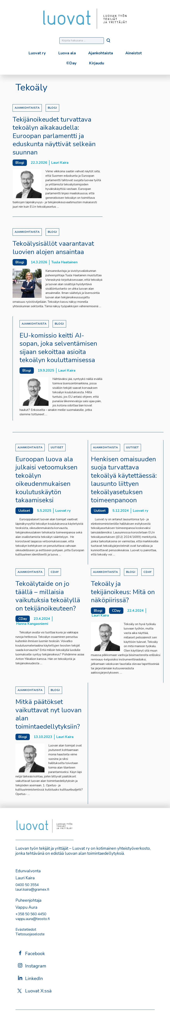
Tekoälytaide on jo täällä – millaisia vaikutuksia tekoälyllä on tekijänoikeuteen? (47, 596)
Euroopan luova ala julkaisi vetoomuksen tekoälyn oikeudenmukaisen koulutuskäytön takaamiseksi (46, 480)
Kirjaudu (96, 63)
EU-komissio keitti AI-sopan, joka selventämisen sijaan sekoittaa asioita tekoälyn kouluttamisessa (58, 348)
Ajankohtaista (100, 53)
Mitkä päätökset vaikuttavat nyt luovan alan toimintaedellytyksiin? (48, 714)
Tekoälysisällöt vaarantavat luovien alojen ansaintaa (53, 247)
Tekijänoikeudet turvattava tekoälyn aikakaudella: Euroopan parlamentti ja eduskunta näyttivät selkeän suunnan (54, 136)
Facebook (31, 953)
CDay (55, 572)
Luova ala (67, 53)
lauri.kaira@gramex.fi (32, 889)
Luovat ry (37, 53)
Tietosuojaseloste (29, 934)
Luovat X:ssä (34, 991)
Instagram (31, 966)
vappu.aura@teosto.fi (32, 918)
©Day (71, 63)
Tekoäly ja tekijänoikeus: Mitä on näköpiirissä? (123, 592)
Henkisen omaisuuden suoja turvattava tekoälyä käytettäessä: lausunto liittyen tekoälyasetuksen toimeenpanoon (124, 480)
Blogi (52, 108)
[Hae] (109, 41)
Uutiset (57, 447)
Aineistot (133, 53)
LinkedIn (30, 978)
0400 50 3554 (27, 884)
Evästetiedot (25, 929)
